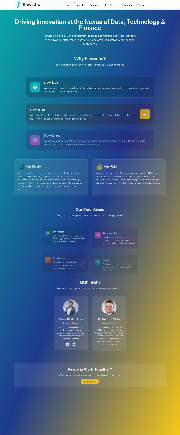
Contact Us (90, 387)
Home (68, 5)
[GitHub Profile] (74, 349)
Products (94, 5)
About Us (127, 5)
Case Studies (110, 5)
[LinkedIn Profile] (67, 349)
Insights (80, 5)
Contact (141, 5)
